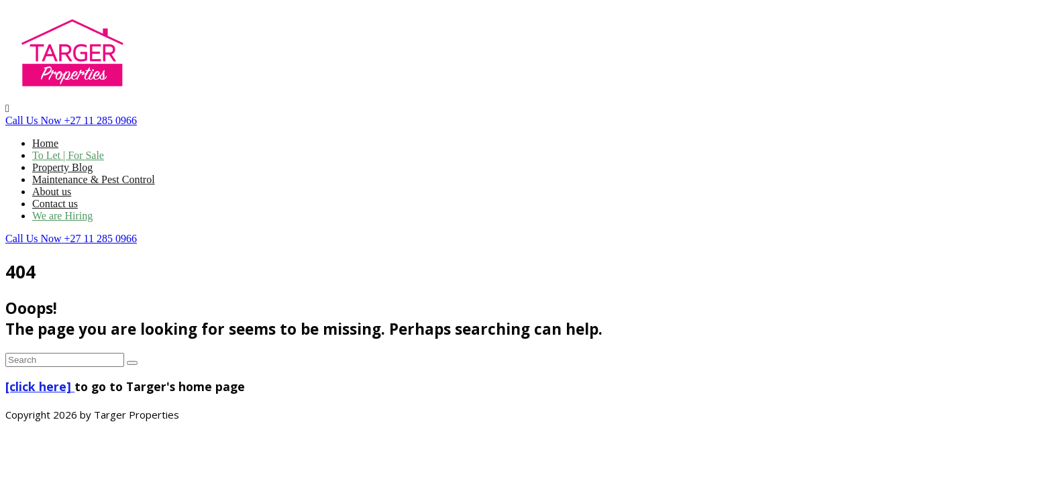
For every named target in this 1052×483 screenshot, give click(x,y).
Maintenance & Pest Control (93, 179)
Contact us (55, 203)
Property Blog (62, 167)
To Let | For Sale (68, 155)
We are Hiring (62, 215)
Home (45, 143)
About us (51, 191)
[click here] (39, 386)
